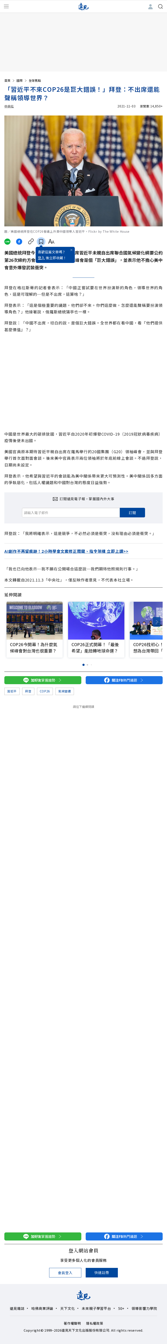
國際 (22, 80)
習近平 (12, 691)
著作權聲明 (72, 1323)
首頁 (9, 80)
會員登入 (65, 1272)
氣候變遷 (64, 691)
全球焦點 (35, 80)
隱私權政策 (94, 1323)
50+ (121, 1308)
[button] (156, 622)
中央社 (9, 106)
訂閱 (132, 512)
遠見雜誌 (17, 1308)
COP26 (45, 691)
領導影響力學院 (144, 1308)
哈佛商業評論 (42, 1308)
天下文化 (67, 1308)
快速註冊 (101, 1272)
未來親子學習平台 (96, 1308)
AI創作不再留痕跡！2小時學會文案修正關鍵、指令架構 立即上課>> (66, 551)
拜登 (28, 691)
